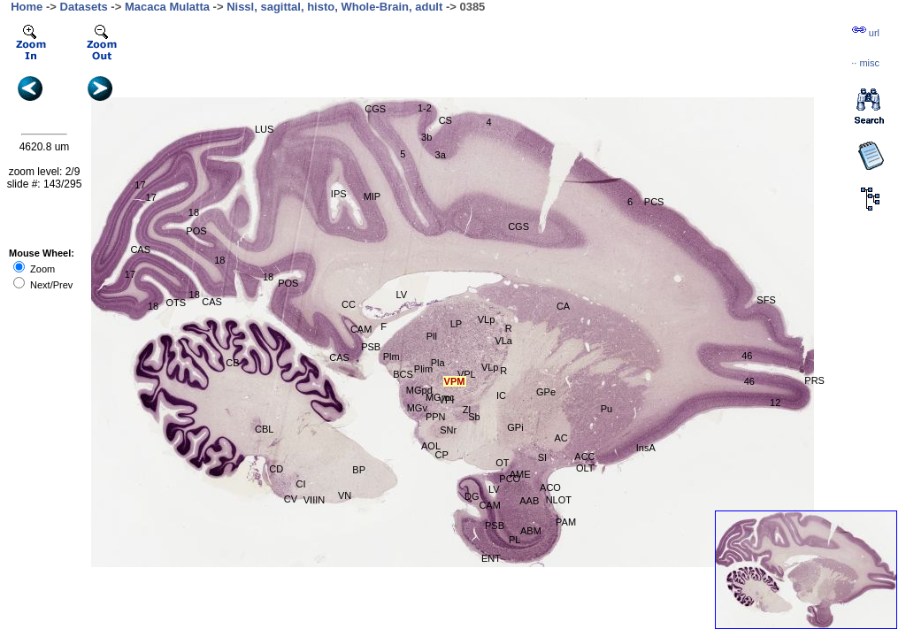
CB (232, 362)
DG (472, 496)
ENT (491, 558)
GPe (546, 392)
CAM (361, 329)
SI (542, 457)
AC (560, 438)
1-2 (425, 108)
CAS (140, 249)
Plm (391, 356)
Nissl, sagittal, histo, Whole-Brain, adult (334, 6)
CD (276, 469)
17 (139, 185)
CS (445, 120)
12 (775, 402)
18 (193, 212)
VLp (486, 319)
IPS (339, 193)
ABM (530, 531)
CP (442, 454)
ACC (584, 456)
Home (26, 6)
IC (501, 395)
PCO (509, 478)
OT (502, 462)
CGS (375, 109)
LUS (264, 129)
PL (514, 539)
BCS (403, 374)
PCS (654, 201)
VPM (454, 381)
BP (358, 469)
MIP (372, 196)
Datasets (84, 6)
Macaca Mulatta (167, 6)
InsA (646, 447)
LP (456, 323)
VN (344, 495)
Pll (431, 336)
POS (196, 231)
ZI (467, 409)
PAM (566, 522)
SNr (448, 430)
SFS (765, 300)
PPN (436, 416)
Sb (474, 416)
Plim (423, 369)
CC (349, 304)
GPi (515, 427)
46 (749, 381)
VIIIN (314, 500)
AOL (431, 446)
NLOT (559, 500)
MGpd (419, 390)
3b (426, 137)
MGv (417, 408)
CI (301, 484)
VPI (447, 400)
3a (440, 155)
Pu (606, 408)
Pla (438, 362)
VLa (503, 340)
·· (865, 63)
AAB (529, 500)
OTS (175, 302)
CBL (264, 429)
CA (563, 306)
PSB (370, 347)
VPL (466, 374)
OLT (585, 468)
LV (401, 294)
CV (290, 499)
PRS (814, 380)
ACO (550, 487)
